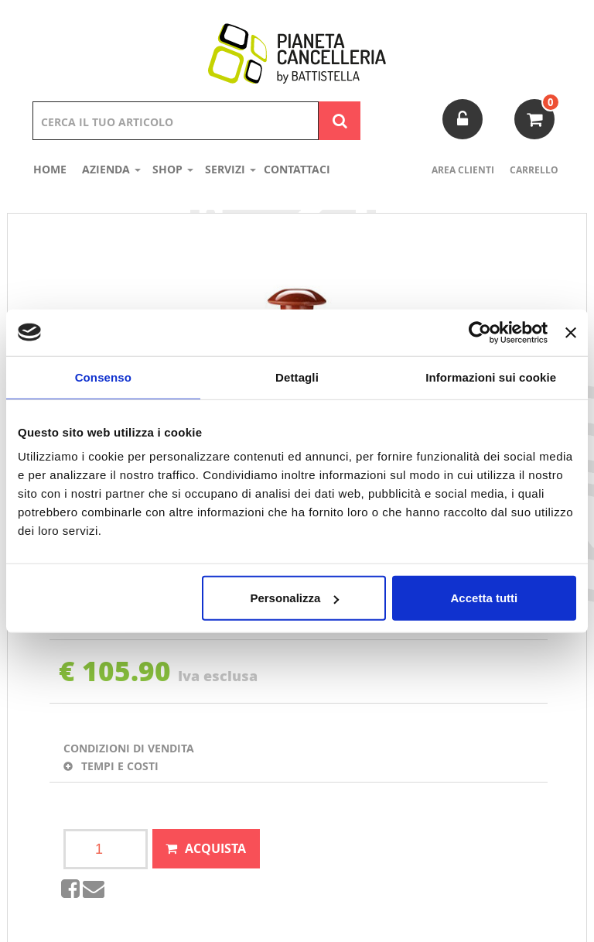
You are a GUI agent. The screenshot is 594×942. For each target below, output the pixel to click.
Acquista (215, 848)
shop (172, 169)
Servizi (230, 169)
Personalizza (294, 598)
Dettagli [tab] (297, 376)
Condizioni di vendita (128, 748)
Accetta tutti (484, 598)
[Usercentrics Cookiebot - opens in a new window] (480, 332)
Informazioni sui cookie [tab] (490, 376)
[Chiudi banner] (570, 332)
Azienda (111, 169)
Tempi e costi (111, 766)
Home (50, 169)
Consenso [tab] (103, 376)
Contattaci (297, 169)
